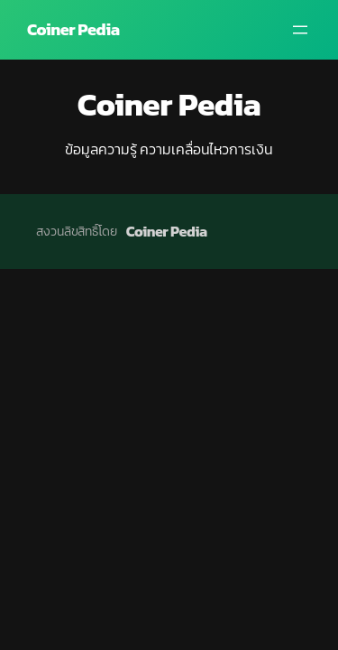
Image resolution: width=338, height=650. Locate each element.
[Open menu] (300, 30)
